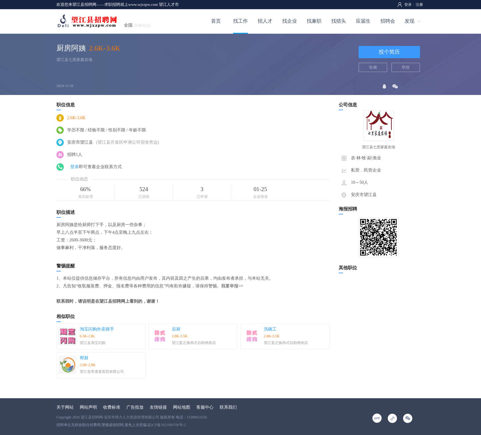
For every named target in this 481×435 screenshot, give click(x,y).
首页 (216, 21)
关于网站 (65, 407)
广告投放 (135, 407)
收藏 (373, 67)
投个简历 (389, 52)
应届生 (363, 21)
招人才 (265, 21)
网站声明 (88, 407)
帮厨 (84, 358)
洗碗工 (270, 329)
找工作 (240, 21)
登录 (408, 4)
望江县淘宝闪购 (93, 343)
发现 (409, 21)
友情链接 (158, 407)
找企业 (289, 21)
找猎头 (338, 21)
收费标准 (111, 407)
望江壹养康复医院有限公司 (102, 371)
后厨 (176, 329)
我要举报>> (232, 286)
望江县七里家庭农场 (74, 59)
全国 (137, 25)
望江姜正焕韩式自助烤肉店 (194, 343)
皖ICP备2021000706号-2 (167, 425)
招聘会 (387, 21)
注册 (419, 4)
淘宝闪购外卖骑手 (97, 329)
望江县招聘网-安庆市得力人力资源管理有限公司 (120, 417)
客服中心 (205, 407)
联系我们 (228, 407)
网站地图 (181, 407)
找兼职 (314, 21)
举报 (406, 67)
